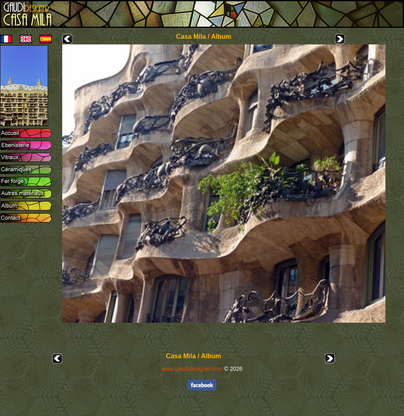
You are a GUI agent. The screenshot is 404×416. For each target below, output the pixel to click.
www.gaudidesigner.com (192, 369)
